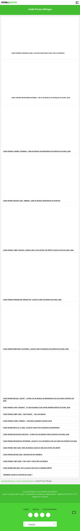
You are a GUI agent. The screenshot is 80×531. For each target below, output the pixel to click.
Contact (26, 509)
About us (36, 509)
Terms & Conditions (50, 509)
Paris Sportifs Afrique (25, 481)
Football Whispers (8, 481)
